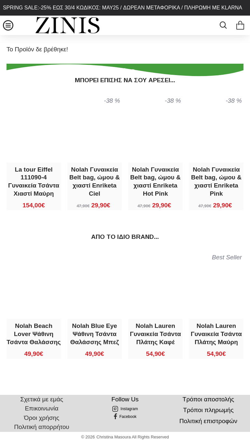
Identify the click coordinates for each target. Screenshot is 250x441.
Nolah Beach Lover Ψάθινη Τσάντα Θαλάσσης (34, 333)
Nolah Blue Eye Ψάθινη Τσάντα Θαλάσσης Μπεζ (94, 333)
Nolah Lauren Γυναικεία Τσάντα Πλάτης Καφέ (155, 333)
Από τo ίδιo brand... (125, 236)
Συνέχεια (125, 70)
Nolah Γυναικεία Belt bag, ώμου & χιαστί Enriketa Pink (216, 181)
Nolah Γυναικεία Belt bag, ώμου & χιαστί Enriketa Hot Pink (155, 181)
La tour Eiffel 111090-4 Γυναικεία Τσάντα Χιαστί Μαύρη (33, 181)
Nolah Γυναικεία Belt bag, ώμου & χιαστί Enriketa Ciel (94, 181)
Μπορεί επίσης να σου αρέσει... (125, 80)
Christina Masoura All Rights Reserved (132, 437)
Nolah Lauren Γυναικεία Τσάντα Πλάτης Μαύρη (216, 333)
